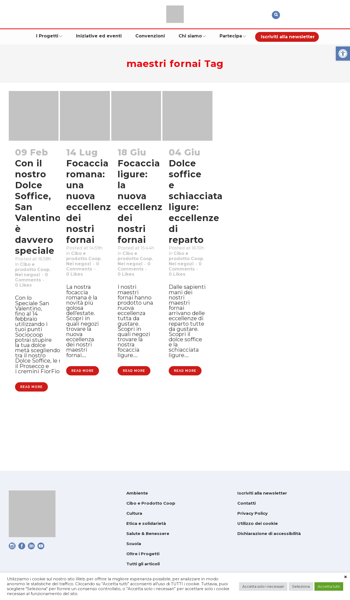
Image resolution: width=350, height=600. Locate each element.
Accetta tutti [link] (329, 586)
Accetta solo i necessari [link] (263, 586)
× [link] (345, 577)
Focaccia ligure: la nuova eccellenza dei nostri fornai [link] (143, 201)
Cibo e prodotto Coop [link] (28, 281)
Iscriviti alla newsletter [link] (262, 493)
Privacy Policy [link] (252, 513)
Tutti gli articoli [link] (143, 563)
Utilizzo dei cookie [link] (257, 523)
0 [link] (25, 309)
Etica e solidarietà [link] (146, 523)
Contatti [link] (246, 503)
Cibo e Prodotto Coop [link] (150, 503)
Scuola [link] (133, 543)
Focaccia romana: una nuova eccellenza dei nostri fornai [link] (91, 201)
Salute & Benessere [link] (147, 533)
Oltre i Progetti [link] (142, 553)
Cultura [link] (134, 513)
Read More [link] (31, 440)
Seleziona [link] (301, 586)
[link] (343, 53)
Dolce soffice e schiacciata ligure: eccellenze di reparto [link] (196, 201)
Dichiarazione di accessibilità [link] (269, 533)
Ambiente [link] (137, 493)
